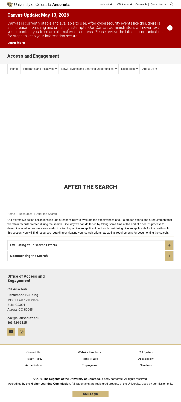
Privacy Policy (33, 358)
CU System (146, 352)
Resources (129, 68)
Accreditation (33, 365)
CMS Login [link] (90, 394)
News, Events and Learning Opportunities (89, 68)
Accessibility (146, 358)
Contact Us (33, 352)
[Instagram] (23, 336)
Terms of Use (89, 358)
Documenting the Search (91, 256)
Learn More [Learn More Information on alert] (16, 43)
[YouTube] (12, 336)
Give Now (146, 365)
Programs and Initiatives (40, 68)
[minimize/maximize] (170, 28)
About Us (149, 68)
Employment (90, 365)
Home (11, 213)
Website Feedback (89, 352)
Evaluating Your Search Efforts (91, 245)
